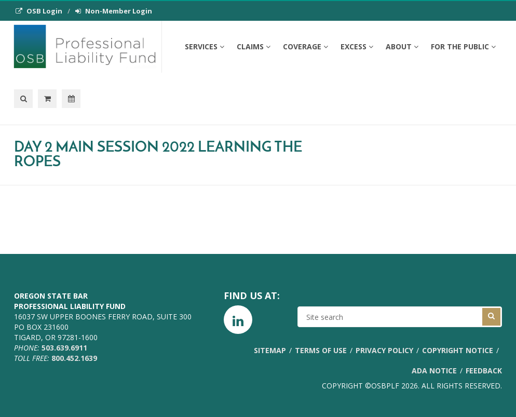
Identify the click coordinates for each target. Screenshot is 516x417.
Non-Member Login (113, 11)
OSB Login (39, 11)
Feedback (484, 370)
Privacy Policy (384, 350)
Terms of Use (321, 350)
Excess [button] (357, 46)
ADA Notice (434, 370)
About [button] (402, 46)
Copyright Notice (457, 350)
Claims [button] (253, 46)
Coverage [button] (305, 46)
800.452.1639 (74, 358)
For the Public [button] (463, 46)
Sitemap (270, 350)
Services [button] (204, 46)
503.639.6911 (64, 348)
